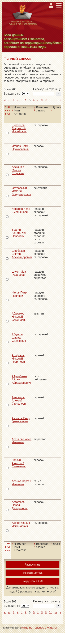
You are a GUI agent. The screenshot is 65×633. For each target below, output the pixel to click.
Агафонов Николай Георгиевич (19, 358)
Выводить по (12, 93)
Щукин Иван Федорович (19, 273)
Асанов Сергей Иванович (21, 483)
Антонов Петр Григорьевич (20, 420)
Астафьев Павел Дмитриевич (20, 505)
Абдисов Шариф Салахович (19, 337)
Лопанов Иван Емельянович (21, 210)
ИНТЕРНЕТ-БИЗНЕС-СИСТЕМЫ (39, 627)
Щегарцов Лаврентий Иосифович (19, 128)
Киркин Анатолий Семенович (19, 463)
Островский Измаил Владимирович (21, 191)
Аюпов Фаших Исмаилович (21, 524)
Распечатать (32, 564)
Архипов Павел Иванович (21, 441)
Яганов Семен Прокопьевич (21, 148)
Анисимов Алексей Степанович (19, 400)
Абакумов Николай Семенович (19, 316)
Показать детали (32, 572)
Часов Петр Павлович (19, 294)
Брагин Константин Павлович (19, 233)
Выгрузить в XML (32, 581)
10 (50, 100)
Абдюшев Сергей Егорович (18, 170)
